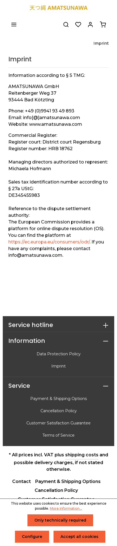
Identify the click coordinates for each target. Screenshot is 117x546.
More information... (66, 508)
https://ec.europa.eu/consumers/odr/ (49, 242)
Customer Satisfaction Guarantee (58, 423)
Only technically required (60, 520)
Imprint (58, 366)
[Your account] (90, 24)
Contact (21, 481)
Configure (32, 536)
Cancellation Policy (58, 410)
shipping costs (81, 454)
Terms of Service (58, 435)
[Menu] (13, 24)
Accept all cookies (79, 536)
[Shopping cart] (103, 24)
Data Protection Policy (59, 353)
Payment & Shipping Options (58, 398)
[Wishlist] (78, 24)
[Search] (66, 24)
